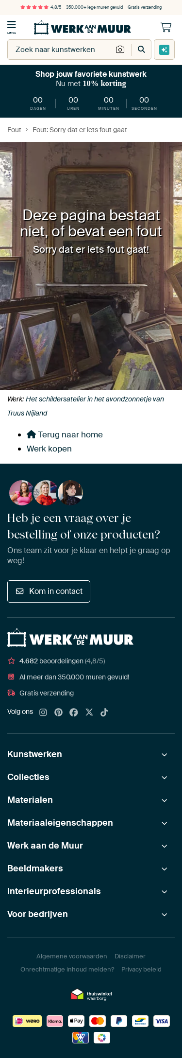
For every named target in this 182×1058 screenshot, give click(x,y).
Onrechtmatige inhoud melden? (67, 969)
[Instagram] (43, 713)
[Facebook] (73, 713)
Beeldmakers (35, 868)
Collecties (28, 777)
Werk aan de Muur (45, 845)
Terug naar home (65, 434)
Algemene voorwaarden (71, 956)
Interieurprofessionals (54, 891)
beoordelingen (56, 661)
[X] (89, 713)
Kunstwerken (34, 754)
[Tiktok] (104, 713)
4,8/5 (40, 7)
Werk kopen (49, 448)
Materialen (30, 800)
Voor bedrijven (37, 914)
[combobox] (60, 49)
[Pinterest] (58, 713)
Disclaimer (130, 956)
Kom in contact (49, 591)
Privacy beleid (141, 969)
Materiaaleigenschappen (60, 823)
